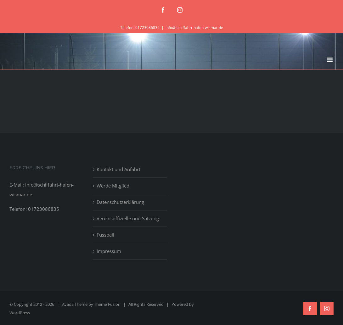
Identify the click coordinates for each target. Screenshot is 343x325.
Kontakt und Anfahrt (118, 169)
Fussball (105, 235)
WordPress (19, 313)
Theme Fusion (107, 304)
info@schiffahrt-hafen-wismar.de (194, 27)
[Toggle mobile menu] (330, 60)
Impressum (109, 251)
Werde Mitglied (113, 185)
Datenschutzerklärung (120, 202)
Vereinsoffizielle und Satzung (128, 218)
